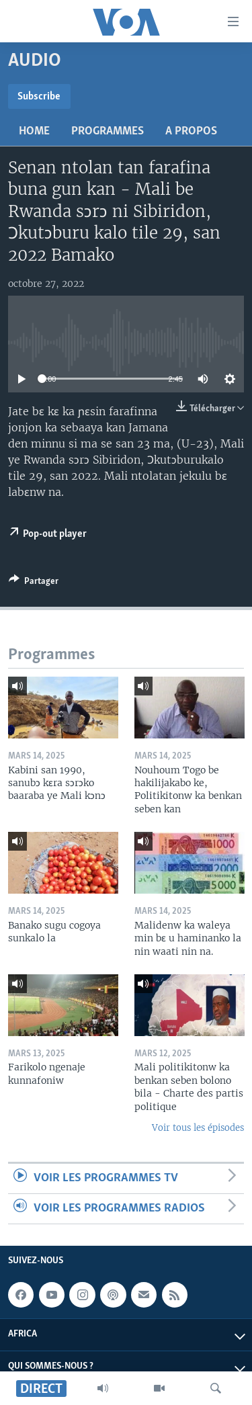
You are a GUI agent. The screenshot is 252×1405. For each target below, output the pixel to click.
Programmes (107, 131)
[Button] (33, 583)
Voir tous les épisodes (198, 1128)
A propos (191, 131)
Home (34, 131)
